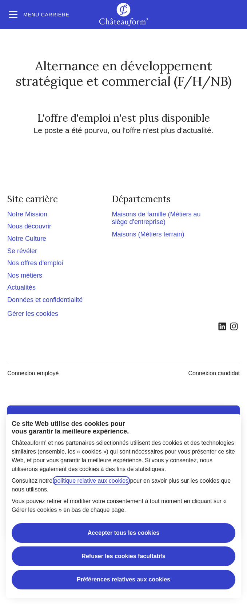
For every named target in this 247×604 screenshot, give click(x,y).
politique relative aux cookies (91, 481)
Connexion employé (33, 373)
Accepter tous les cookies (123, 533)
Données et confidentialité (45, 299)
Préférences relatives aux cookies (123, 579)
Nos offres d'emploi (35, 263)
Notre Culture (26, 238)
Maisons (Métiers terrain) (148, 234)
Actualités (21, 287)
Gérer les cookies (32, 313)
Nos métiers (24, 275)
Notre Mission (27, 214)
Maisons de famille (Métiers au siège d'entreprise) (156, 218)
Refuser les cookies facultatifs (123, 556)
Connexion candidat (214, 373)
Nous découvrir (29, 226)
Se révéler (22, 251)
